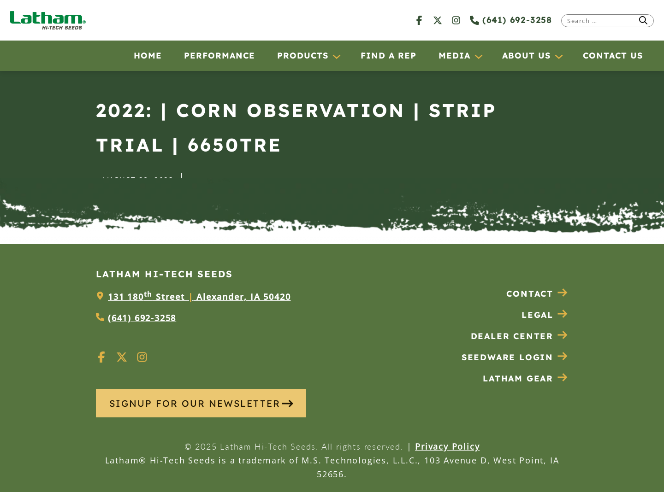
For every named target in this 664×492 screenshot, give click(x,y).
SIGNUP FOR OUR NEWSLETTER (201, 403)
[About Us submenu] (558, 56)
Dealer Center (519, 336)
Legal (545, 315)
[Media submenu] (478, 56)
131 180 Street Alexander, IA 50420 (199, 296)
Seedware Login (515, 357)
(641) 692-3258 (511, 20)
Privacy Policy (447, 446)
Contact (537, 293)
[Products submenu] (336, 56)
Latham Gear (518, 378)
